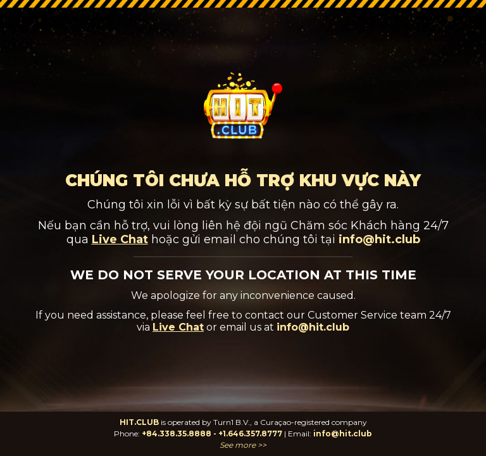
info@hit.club (342, 433)
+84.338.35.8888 (176, 433)
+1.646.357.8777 (250, 433)
